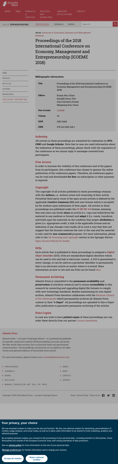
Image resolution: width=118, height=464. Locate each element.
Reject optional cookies (36, 458)
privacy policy (15, 445)
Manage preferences (11, 450)
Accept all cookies (12, 458)
